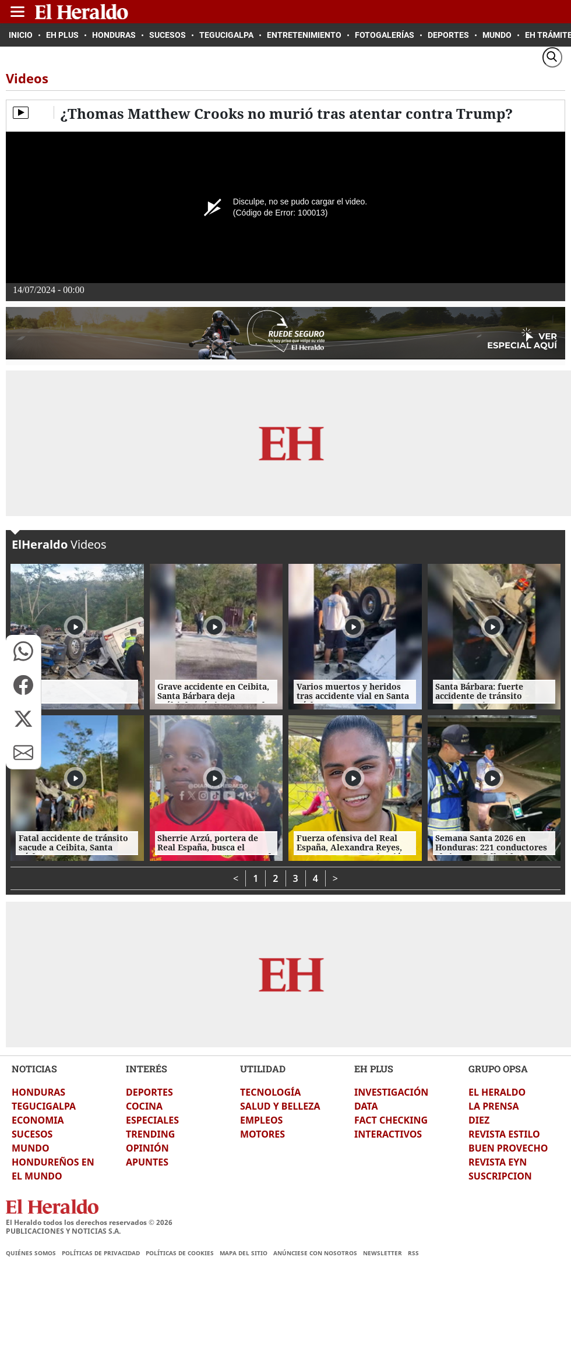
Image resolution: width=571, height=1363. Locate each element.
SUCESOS (32, 1134)
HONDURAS (38, 1092)
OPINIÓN (147, 1148)
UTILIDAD (263, 1068)
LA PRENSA (493, 1106)
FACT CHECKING (391, 1120)
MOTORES (262, 1134)
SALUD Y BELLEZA (280, 1106)
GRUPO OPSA (498, 1068)
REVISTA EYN (497, 1162)
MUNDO (31, 1148)
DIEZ (478, 1120)
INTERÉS (146, 1068)
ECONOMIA (38, 1120)
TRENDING (150, 1134)
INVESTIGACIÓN (391, 1092)
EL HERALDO (497, 1092)
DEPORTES (149, 1092)
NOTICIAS (34, 1068)
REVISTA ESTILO (504, 1134)
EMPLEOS (261, 1120)
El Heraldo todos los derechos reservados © (89, 1222)
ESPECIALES (152, 1120)
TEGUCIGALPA (44, 1106)
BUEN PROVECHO (508, 1148)
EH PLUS (373, 1068)
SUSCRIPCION (500, 1176)
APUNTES (147, 1162)
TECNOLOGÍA (270, 1092)
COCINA (144, 1106)
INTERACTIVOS (388, 1134)
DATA (366, 1106)
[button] (23, 651)
